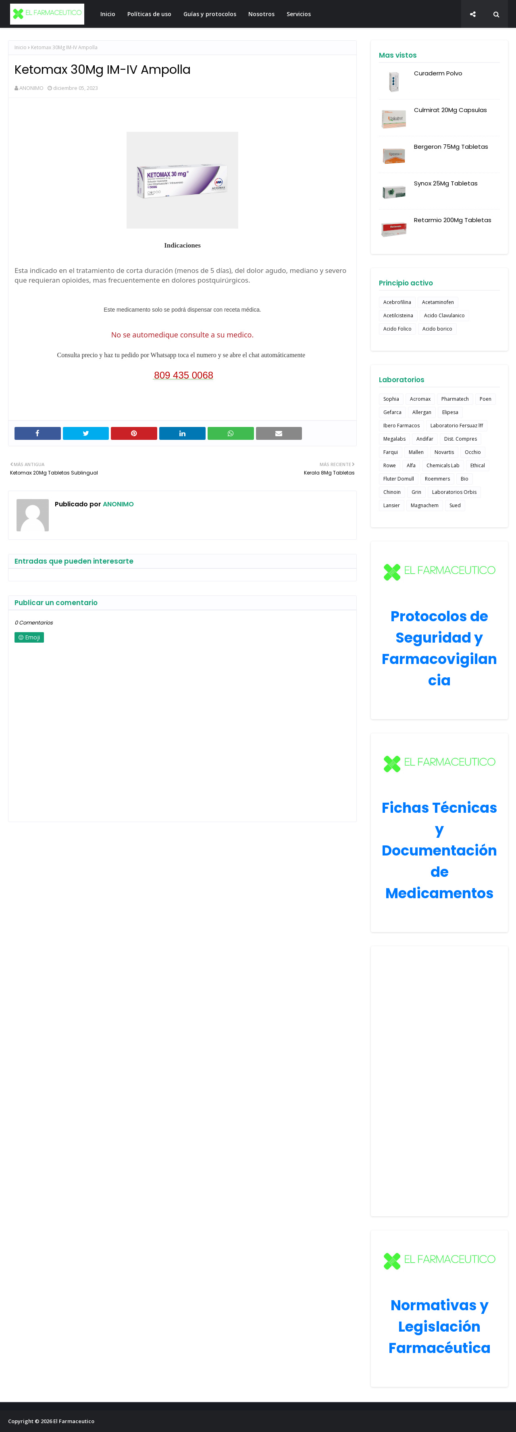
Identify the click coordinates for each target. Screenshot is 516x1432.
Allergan (421, 412)
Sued (455, 505)
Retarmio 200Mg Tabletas (452, 220)
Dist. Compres (460, 438)
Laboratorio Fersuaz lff (457, 425)
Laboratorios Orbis (454, 492)
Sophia (391, 398)
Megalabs (394, 438)
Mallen (416, 452)
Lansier (391, 505)
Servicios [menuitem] (299, 14)
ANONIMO (31, 88)
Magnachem (425, 505)
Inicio (21, 47)
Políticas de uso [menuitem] (149, 14)
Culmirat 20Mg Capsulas (450, 110)
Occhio (473, 452)
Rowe (389, 465)
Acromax (420, 398)
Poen (485, 398)
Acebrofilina (397, 302)
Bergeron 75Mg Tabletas (451, 146)
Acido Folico (397, 328)
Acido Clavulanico (444, 315)
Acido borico (437, 328)
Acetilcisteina (398, 315)
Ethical (477, 465)
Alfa (411, 465)
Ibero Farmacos (401, 425)
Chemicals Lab (443, 465)
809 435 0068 (183, 375)
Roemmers (437, 478)
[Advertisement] (439, 1081)
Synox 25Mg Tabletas (446, 183)
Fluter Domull (398, 478)
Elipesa (450, 412)
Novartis (444, 452)
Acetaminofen (438, 302)
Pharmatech (455, 398)
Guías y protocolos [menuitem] (209, 14)
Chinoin (392, 492)
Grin (416, 492)
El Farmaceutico (73, 1421)
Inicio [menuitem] (107, 14)
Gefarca (392, 412)
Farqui (390, 452)
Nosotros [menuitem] (261, 14)
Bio (464, 478)
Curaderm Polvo (438, 73)
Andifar (424, 438)
